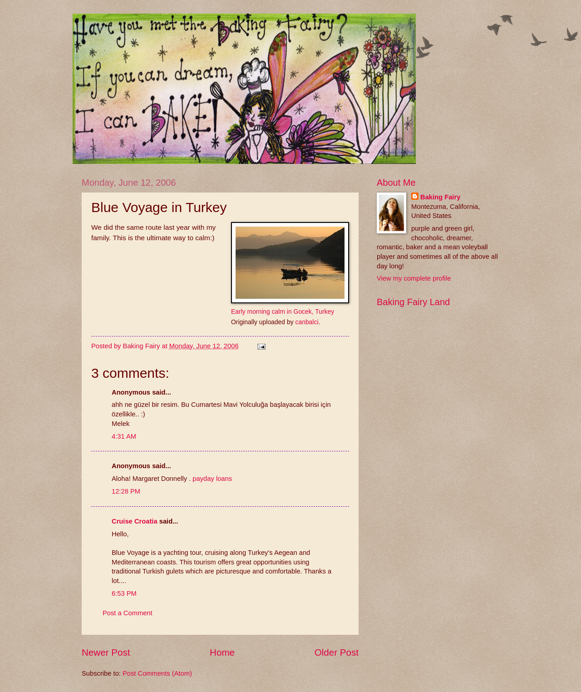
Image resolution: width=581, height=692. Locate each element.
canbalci (306, 322)
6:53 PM (124, 593)
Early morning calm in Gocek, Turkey (282, 311)
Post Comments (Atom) (157, 673)
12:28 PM (126, 491)
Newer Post (106, 652)
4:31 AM (124, 436)
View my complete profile (414, 278)
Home (222, 652)
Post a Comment (128, 613)
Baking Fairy (440, 197)
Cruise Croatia (135, 521)
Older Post (337, 652)
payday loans (212, 478)
